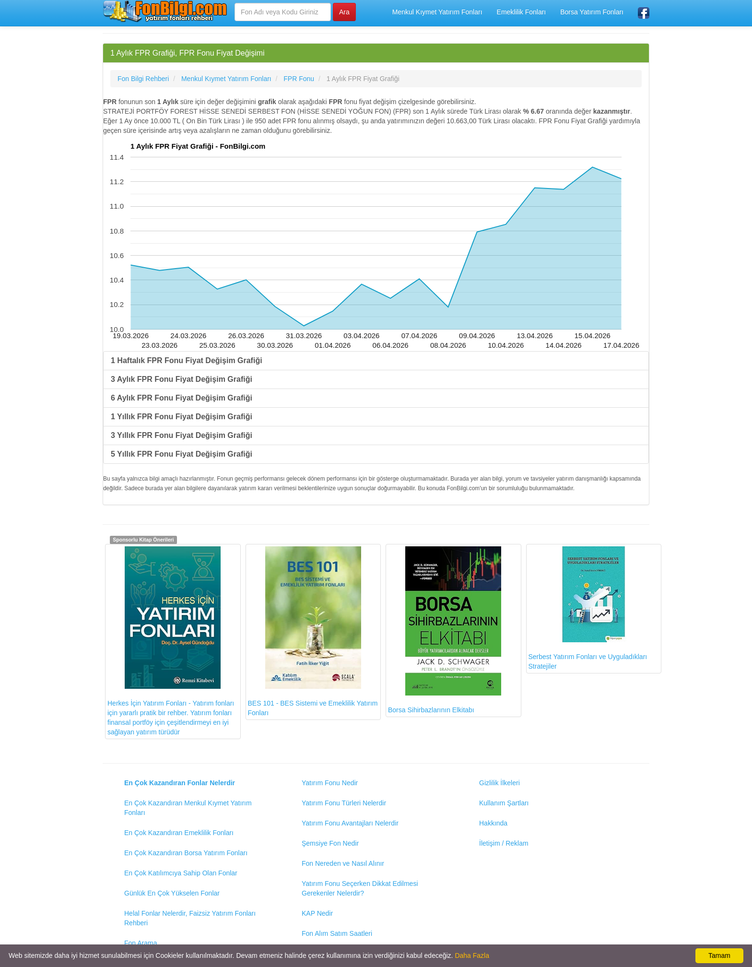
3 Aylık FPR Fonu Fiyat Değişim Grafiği (181, 379)
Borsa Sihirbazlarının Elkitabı (444, 630)
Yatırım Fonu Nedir (330, 783)
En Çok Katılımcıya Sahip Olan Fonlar (180, 873)
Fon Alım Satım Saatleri (337, 933)
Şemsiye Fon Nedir (330, 843)
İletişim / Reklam (504, 843)
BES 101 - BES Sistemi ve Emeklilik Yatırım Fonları (313, 631)
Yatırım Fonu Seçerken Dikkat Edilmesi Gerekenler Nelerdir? (360, 888)
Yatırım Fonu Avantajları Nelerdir (350, 823)
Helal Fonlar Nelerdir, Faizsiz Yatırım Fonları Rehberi (190, 918)
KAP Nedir (317, 913)
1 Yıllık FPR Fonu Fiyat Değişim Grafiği (181, 417)
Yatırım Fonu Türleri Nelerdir (344, 803)
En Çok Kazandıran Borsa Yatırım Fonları (185, 853)
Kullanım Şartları (504, 803)
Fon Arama (140, 943)
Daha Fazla (472, 955)
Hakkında (493, 823)
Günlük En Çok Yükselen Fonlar (172, 893)
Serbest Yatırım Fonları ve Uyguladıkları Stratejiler (588, 608)
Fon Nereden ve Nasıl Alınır (343, 863)
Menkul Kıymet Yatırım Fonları (437, 12)
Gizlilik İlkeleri (499, 783)
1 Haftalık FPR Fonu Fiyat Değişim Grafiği (186, 360)
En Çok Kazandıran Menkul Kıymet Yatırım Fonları (188, 807)
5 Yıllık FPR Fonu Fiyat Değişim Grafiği (181, 454)
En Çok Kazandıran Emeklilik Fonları (179, 833)
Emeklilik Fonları (521, 12)
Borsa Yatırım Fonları (591, 12)
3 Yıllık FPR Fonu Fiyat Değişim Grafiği (181, 435)
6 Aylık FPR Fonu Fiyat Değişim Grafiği (181, 398)
